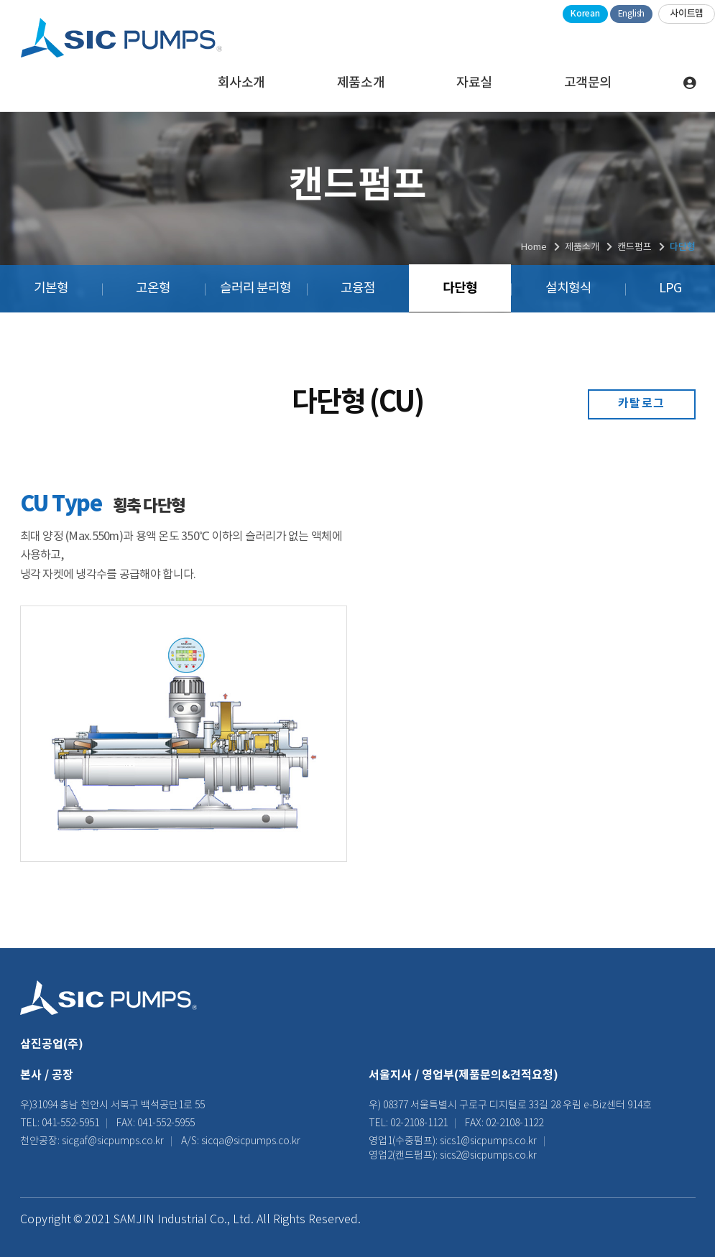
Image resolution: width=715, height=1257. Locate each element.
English (631, 14)
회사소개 (241, 83)
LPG (670, 288)
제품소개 (360, 83)
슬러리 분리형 (255, 288)
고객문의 (588, 83)
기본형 (51, 288)
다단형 (460, 288)
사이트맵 (687, 13)
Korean (585, 14)
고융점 (358, 288)
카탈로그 (641, 403)
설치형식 (568, 288)
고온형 (153, 288)
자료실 (474, 83)
